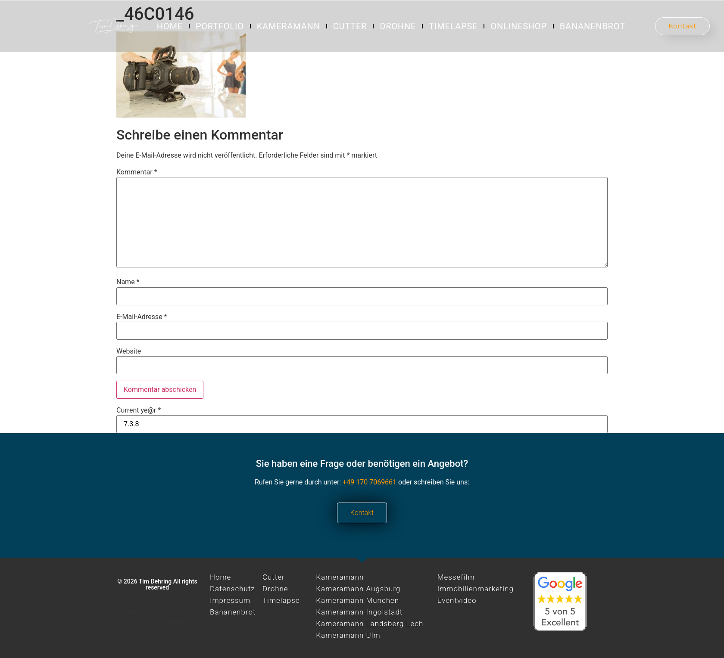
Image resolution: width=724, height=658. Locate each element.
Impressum (230, 600)
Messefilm (456, 577)
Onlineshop (518, 26)
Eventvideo (457, 600)
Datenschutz (232, 588)
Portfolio (220, 26)
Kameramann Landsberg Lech (369, 623)
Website (128, 351)
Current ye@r (138, 410)
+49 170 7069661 (369, 482)
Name (128, 282)
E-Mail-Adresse (141, 316)
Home (170, 26)
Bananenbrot (592, 26)
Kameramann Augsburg (358, 588)
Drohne (398, 26)
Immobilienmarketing (475, 588)
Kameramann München (357, 600)
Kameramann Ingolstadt (359, 612)
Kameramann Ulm (348, 635)
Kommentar (136, 172)
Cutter (350, 26)
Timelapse (453, 26)
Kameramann (288, 26)
